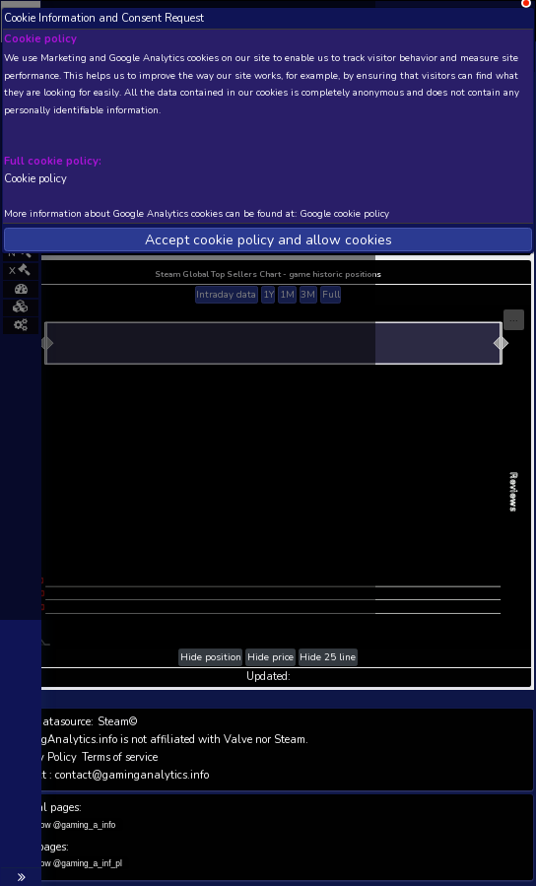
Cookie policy (35, 177)
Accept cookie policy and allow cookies (268, 240)
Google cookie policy (345, 213)
